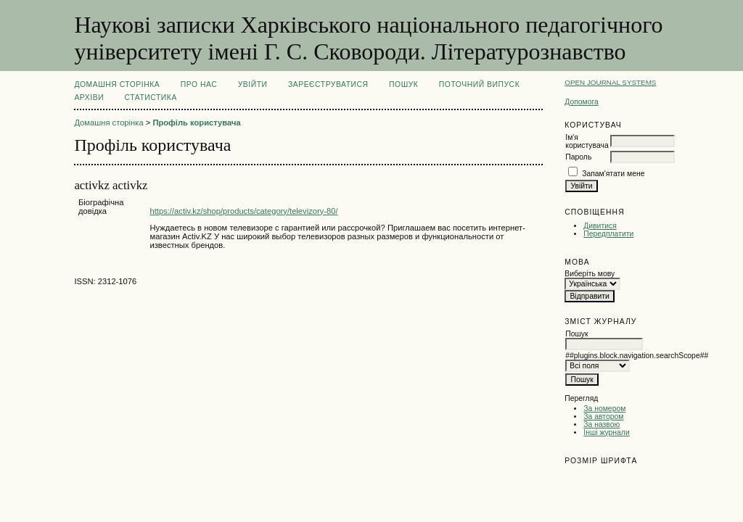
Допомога (582, 102)
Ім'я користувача (586, 141)
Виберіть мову (590, 274)
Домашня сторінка (117, 84)
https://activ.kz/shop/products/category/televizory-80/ (243, 211)
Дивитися (600, 226)
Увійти (253, 84)
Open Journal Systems (610, 82)
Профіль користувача (196, 122)
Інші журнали (606, 432)
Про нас (199, 84)
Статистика (151, 98)
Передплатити (608, 234)
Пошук (403, 84)
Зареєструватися (328, 84)
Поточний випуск (479, 84)
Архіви (89, 98)
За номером (604, 409)
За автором (603, 416)
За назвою (601, 424)
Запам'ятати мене (613, 174)
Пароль (578, 157)
